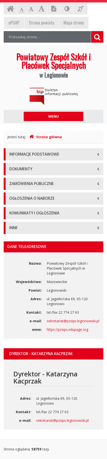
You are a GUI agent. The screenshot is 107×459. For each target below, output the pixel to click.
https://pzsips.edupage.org (67, 329)
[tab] (53, 354)
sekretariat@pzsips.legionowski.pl (73, 321)
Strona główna (45, 137)
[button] (53, 354)
